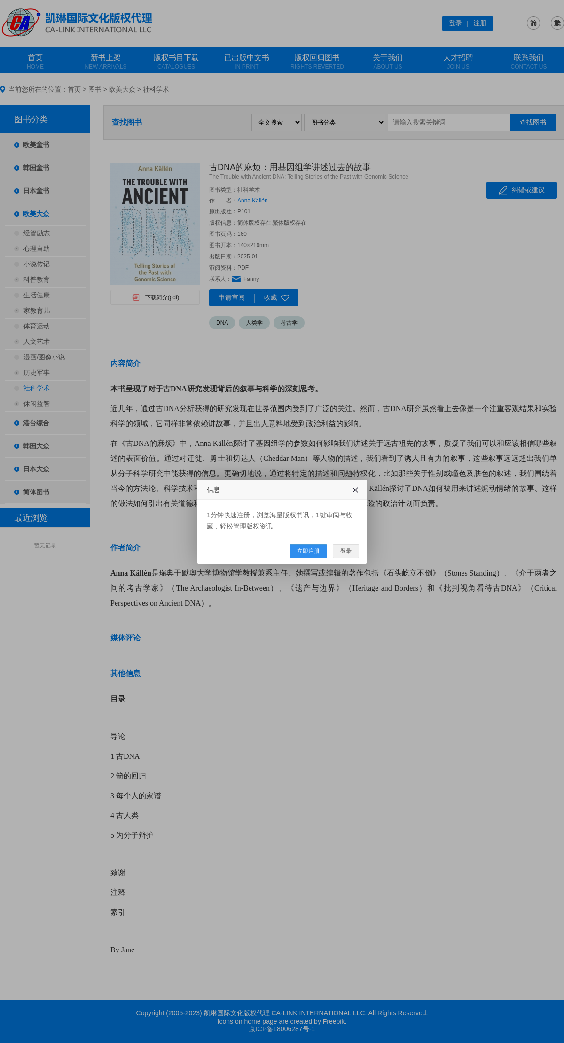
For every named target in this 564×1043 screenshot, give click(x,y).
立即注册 (308, 551)
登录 (346, 551)
